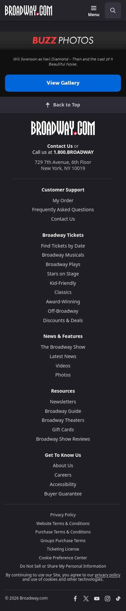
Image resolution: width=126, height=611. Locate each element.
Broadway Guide (63, 411)
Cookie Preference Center (63, 558)
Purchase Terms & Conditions (63, 532)
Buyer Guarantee (63, 493)
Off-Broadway (63, 311)
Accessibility (63, 484)
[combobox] (110, 10)
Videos (63, 365)
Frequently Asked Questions (63, 209)
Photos (63, 375)
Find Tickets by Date (63, 246)
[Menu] (93, 11)
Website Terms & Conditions (62, 523)
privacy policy (107, 575)
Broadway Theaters (63, 420)
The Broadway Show (63, 347)
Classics (63, 292)
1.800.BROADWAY (73, 152)
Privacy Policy (63, 515)
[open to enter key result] (113, 10)
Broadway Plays (63, 264)
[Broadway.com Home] (28, 10)
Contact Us (60, 146)
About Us (63, 465)
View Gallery (63, 83)
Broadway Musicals (63, 255)
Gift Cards (63, 429)
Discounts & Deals (63, 320)
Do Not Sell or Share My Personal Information (63, 566)
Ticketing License (63, 549)
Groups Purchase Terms (63, 540)
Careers (62, 475)
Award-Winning (63, 301)
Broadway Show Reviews (63, 439)
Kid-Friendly (63, 283)
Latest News (63, 356)
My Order (62, 200)
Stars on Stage (63, 273)
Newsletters (63, 401)
